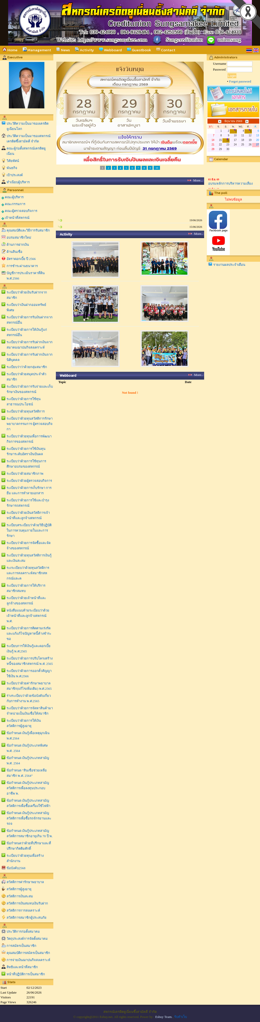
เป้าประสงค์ (15, 175)
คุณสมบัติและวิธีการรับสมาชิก (28, 230)
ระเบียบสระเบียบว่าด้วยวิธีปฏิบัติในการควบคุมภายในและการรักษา (29, 530)
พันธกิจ (12, 168)
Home (10, 50)
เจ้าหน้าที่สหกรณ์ (15, 218)
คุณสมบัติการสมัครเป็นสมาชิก (28, 953)
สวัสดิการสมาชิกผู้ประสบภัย (26, 917)
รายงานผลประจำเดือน (229, 265)
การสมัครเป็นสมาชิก (21, 946)
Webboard (110, 50)
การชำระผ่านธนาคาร (22, 266)
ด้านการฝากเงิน (18, 244)
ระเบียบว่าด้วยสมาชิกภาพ (25, 473)
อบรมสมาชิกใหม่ (19, 237)
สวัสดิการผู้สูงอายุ (19, 889)
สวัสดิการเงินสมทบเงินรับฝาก (27, 903)
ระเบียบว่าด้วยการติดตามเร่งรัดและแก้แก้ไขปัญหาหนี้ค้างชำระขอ (29, 633)
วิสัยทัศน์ (13, 161)
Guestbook (139, 50)
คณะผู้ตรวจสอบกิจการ (19, 211)
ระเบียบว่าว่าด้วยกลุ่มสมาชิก (27, 367)
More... (198, 180)
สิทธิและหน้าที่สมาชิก (22, 967)
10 (156, 167)
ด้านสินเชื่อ (14, 252)
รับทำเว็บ (180, 1017)
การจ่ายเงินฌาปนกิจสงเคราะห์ (28, 960)
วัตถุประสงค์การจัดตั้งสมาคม (27, 939)
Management (37, 50)
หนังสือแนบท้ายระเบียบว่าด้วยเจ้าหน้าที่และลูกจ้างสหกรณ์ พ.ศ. (28, 615)
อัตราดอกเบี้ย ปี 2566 (21, 259)
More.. (198, 234)
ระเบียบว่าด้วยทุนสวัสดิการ (26, 411)
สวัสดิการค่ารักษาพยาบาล (25, 882)
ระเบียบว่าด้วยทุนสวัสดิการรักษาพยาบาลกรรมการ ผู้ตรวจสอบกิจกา (30, 424)
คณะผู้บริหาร (13, 197)
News (63, 50)
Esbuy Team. (163, 1017)
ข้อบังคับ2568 (16, 868)
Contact (165, 50)
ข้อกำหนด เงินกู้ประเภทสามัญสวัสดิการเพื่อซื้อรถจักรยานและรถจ (29, 818)
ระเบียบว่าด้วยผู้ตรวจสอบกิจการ (29, 481)
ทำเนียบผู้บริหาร (18, 182)
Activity (84, 50)
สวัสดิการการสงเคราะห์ (23, 910)
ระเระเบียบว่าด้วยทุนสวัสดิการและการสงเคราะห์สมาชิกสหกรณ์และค (28, 573)
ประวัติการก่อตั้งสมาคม (23, 931)
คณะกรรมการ (13, 204)
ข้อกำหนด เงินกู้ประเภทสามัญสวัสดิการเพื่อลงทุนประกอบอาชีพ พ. (28, 788)
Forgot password (240, 81)
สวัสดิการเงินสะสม (20, 896)
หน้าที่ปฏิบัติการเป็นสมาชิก (26, 974)
